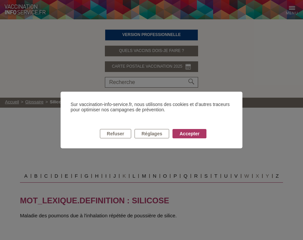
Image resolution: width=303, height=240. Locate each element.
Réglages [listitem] (152, 133)
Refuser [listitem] (115, 133)
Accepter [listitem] (189, 133)
